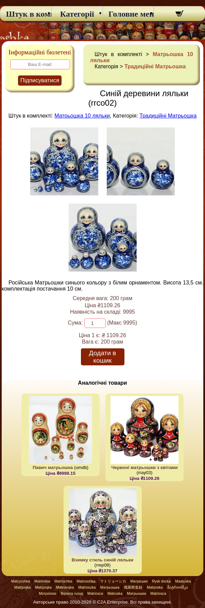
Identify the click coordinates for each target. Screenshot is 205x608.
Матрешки (139, 581)
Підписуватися (39, 80)
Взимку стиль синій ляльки (103, 559)
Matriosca (95, 593)
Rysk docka (161, 581)
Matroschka (85, 581)
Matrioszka (87, 587)
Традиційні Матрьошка (155, 66)
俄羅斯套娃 (133, 587)
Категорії (77, 14)
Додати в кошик (102, 356)
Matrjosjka (22, 587)
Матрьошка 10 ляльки (82, 116)
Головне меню (128, 14)
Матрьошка (109, 587)
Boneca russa (72, 593)
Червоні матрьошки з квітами (144, 467)
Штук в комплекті (26, 14)
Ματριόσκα (47, 593)
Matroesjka (65, 587)
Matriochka (63, 581)
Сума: (75, 323)
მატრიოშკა (177, 587)
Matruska (114, 593)
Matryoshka (20, 581)
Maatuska (183, 581)
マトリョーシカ (113, 581)
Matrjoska (155, 587)
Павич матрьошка (53, 467)
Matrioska (42, 581)
